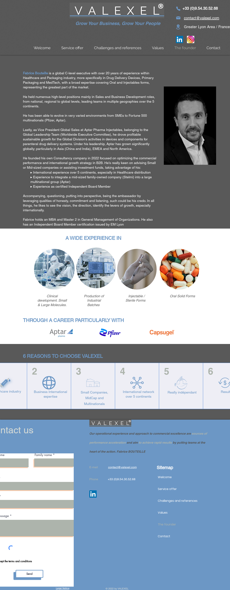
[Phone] (178, 8)
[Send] (29, 574)
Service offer (167, 489)
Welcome (165, 477)
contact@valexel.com (201, 18)
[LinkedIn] (179, 39)
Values (163, 512)
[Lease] (178, 27)
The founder (167, 524)
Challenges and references (177, 501)
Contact (164, 536)
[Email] (178, 17)
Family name (43, 455)
